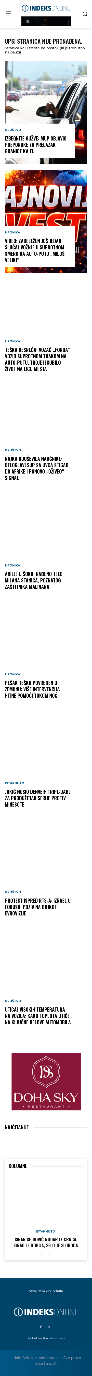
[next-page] (49, 1255)
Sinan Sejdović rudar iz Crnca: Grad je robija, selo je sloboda (46, 1242)
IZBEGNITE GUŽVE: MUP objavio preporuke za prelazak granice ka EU (35, 145)
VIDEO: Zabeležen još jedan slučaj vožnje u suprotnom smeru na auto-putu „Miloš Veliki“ (35, 250)
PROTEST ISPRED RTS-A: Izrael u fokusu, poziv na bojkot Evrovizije (38, 907)
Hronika (12, 232)
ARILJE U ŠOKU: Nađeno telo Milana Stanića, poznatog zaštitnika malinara (34, 580)
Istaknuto (14, 783)
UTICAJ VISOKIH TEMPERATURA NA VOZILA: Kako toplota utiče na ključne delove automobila (38, 1016)
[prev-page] (8, 1144)
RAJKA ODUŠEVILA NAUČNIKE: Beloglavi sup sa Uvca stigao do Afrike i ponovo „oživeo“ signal (36, 468)
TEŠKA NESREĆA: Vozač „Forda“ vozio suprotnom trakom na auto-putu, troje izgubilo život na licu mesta (37, 359)
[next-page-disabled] (16, 1144)
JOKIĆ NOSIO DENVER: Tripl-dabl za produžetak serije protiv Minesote (38, 798)
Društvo (13, 130)
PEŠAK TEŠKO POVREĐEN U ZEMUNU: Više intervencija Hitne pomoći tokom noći (32, 689)
